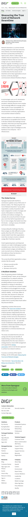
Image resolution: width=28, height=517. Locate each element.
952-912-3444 (5, 411)
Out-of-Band (15, 309)
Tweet (22, 374)
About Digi (18, 462)
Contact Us (15, 3)
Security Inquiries (20, 408)
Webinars (4, 483)
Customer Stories (6, 464)
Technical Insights (16, 10)
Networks (18, 369)
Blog (6, 7)
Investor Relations (20, 474)
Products (17, 422)
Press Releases (19, 486)
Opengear (4, 448)
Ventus (3, 456)
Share (6, 374)
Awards (17, 464)
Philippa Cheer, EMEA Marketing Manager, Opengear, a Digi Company (16, 41)
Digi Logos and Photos (5, 468)
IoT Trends (8, 10)
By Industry (4, 424)
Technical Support (20, 437)
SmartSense (4, 453)
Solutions (4, 422)
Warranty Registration (18, 454)
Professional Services (18, 432)
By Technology (5, 429)
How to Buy (4, 473)
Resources (4, 460)
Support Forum (19, 446)
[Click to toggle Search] (21, 3)
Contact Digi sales (6, 413)
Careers (17, 467)
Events (3, 471)
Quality (17, 488)
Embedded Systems (20, 424)
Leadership (18, 476)
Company (18, 460)
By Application (5, 427)
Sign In (3, 478)
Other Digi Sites (19, 483)
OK (14, 514)
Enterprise (5, 369)
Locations (17, 479)
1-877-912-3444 (5, 408)
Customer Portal (19, 439)
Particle (3, 451)
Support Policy (19, 449)
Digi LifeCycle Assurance (5, 439)
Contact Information (7, 406)
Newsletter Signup (8, 418)
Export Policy (18, 471)
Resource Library (6, 476)
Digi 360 (3, 435)
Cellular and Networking (18, 428)
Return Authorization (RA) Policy (21, 443)
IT (12, 369)
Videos (3, 481)
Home (2, 7)
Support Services (19, 451)
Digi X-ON (4, 442)
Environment (18, 469)
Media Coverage (19, 481)
